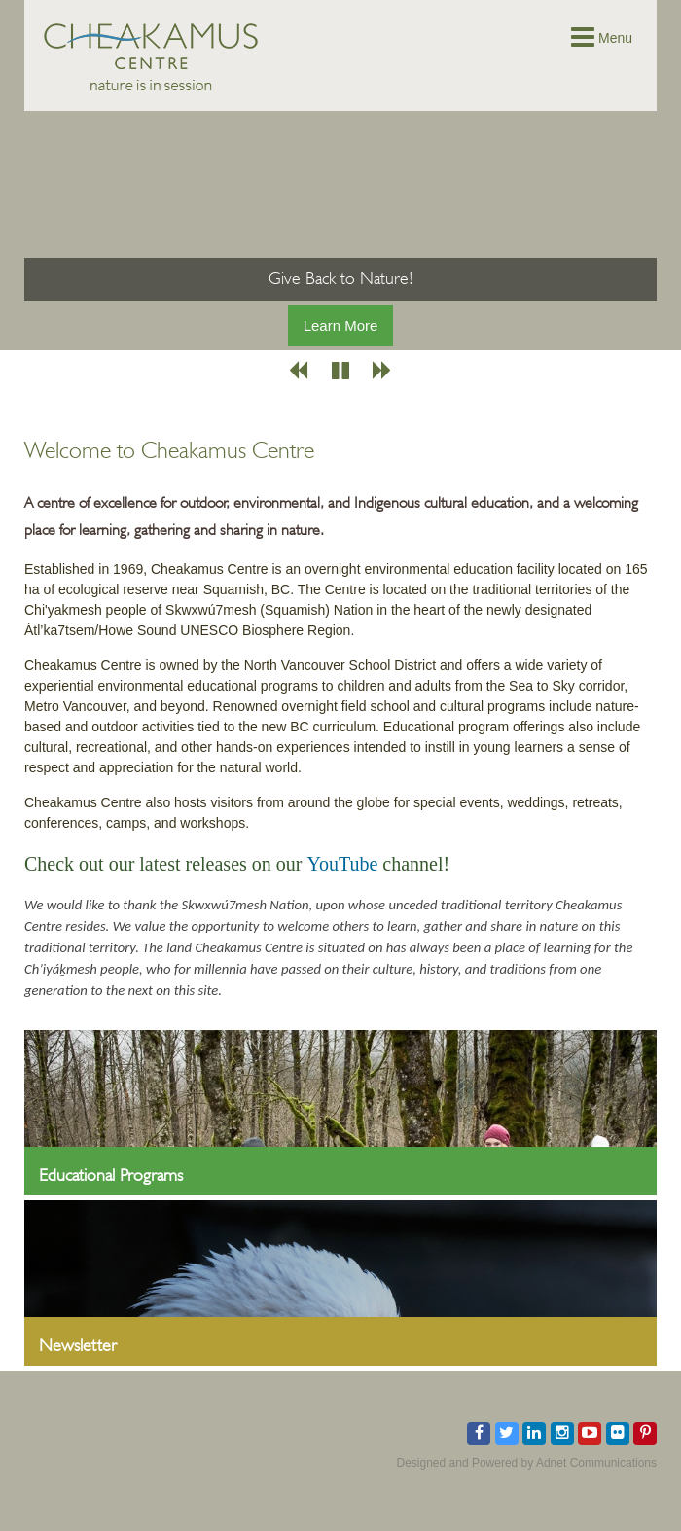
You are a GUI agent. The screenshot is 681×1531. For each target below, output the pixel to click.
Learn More (341, 325)
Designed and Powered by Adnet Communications (527, 1463)
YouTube (341, 863)
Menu (601, 38)
